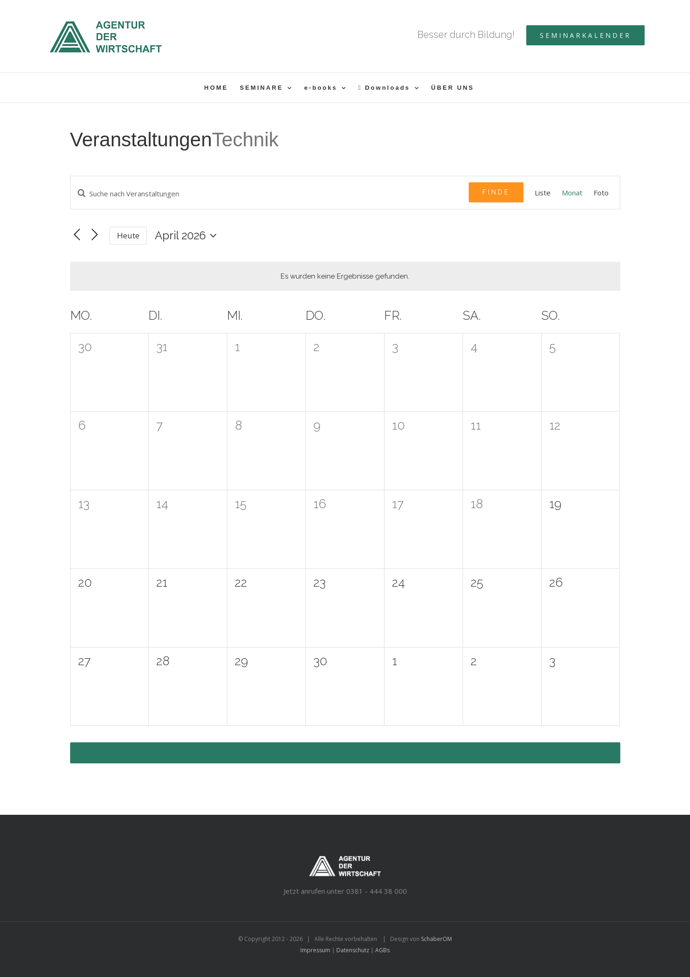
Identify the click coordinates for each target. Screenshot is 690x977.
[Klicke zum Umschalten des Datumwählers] (188, 236)
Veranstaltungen (141, 140)
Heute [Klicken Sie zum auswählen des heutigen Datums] (128, 235)
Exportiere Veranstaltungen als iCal (506, 752)
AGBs (382, 950)
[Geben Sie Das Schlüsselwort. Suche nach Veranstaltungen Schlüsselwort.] (270, 193)
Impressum (315, 950)
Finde (496, 192)
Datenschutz (352, 950)
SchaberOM (436, 939)
